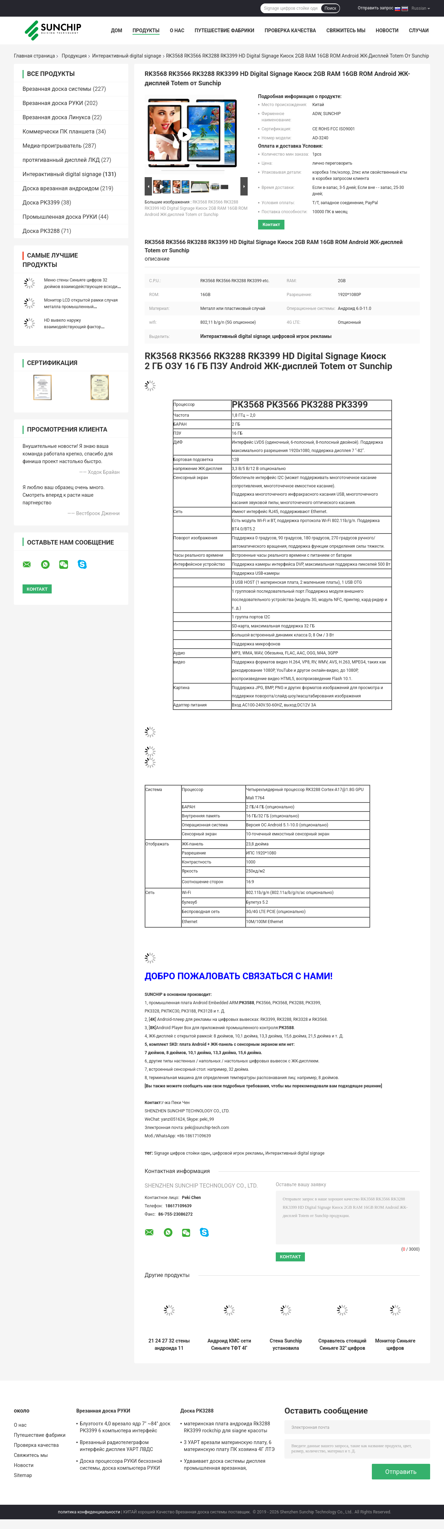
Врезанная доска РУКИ (53, 103)
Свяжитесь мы (345, 30)
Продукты (146, 30)
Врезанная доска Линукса (57, 117)
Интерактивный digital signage (126, 56)
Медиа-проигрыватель (52, 145)
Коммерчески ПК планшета (59, 131)
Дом (116, 30)
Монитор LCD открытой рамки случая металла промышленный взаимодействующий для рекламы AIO (82, 307)
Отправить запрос (375, 8)
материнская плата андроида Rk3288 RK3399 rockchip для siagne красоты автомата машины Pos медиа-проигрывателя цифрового (227, 1428)
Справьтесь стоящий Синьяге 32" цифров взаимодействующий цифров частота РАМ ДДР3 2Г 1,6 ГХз (342, 1344)
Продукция (74, 56)
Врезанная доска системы (57, 89)
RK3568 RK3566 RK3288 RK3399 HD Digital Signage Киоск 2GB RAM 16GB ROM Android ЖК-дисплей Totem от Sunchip (196, 208)
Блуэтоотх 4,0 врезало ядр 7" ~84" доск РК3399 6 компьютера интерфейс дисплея (125, 1428)
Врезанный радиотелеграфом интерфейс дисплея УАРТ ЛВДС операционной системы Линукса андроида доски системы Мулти (117, 1447)
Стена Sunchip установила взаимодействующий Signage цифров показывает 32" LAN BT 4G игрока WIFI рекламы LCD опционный (285, 1344)
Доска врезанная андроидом (61, 188)
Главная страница (34, 56)
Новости (387, 30)
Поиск (330, 8)
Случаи (419, 30)
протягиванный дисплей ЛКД (61, 160)
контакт (271, 224)
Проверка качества (290, 30)
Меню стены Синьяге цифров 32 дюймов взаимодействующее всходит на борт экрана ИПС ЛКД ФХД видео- (81, 287)
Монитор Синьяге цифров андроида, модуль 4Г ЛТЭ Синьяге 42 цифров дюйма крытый (395, 1344)
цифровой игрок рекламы (237, 1153)
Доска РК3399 (41, 202)
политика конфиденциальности (89, 1512)
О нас (177, 30)
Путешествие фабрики (224, 30)
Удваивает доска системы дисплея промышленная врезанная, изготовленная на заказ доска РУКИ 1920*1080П (226, 1465)
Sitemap (23, 1475)
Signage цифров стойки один (182, 1153)
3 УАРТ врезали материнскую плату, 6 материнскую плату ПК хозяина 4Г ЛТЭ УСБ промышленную (229, 1447)
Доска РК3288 (41, 231)
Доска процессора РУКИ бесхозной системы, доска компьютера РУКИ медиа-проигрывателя (121, 1465)
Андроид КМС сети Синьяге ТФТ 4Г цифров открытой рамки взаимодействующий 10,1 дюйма (229, 1344)
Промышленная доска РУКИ (60, 217)
